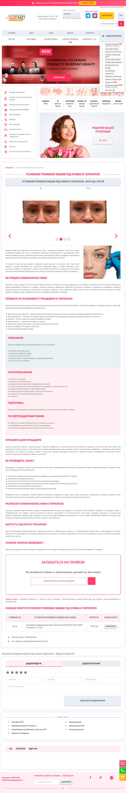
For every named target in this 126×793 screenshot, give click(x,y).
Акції (51, 33)
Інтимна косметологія (113, 79)
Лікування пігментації (113, 77)
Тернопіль (67, 14)
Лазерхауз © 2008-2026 (11, 778)
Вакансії (9, 147)
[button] (54, 82)
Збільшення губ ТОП (76, 726)
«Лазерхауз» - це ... (89, 39)
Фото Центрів (11, 125)
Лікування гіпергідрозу (20, 733)
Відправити (66, 782)
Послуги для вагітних (113, 59)
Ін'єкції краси (110, 71)
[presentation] (24, 701)
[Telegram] (112, 779)
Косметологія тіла (111, 65)
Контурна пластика (76, 730)
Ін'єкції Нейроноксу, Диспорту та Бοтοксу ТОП (29, 730)
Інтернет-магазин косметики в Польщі (18, 98)
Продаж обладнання (14, 92)
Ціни (31, 33)
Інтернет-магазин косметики (17, 152)
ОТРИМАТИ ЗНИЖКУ (87, 3)
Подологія (111, 82)
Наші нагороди (12, 115)
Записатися (107, 15)
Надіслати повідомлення (92, 701)
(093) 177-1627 (91, 12)
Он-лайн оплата (12, 129)
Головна (11, 33)
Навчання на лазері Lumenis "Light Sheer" (17, 135)
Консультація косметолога (16, 105)
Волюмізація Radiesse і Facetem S (24, 726)
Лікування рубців (113, 86)
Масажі (107, 68)
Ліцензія (9, 120)
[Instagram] (100, 778)
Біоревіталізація (75, 722)
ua (120, 15)
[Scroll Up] (63, 788)
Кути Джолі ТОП (18, 722)
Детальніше (59, 78)
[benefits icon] (45, 91)
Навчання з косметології (16, 142)
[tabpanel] (63, 210)
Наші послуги (112, 36)
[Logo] (17, 17)
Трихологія (109, 74)
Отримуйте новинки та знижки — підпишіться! (53, 776)
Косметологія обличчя (113, 62)
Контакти (90, 33)
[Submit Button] (121, 23)
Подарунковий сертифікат (16, 110)
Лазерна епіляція (113, 45)
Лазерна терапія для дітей (112, 56)
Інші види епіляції (111, 49)
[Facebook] (90, 778)
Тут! (103, 140)
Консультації (110, 90)
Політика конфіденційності (12, 780)
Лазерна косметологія (113, 52)
